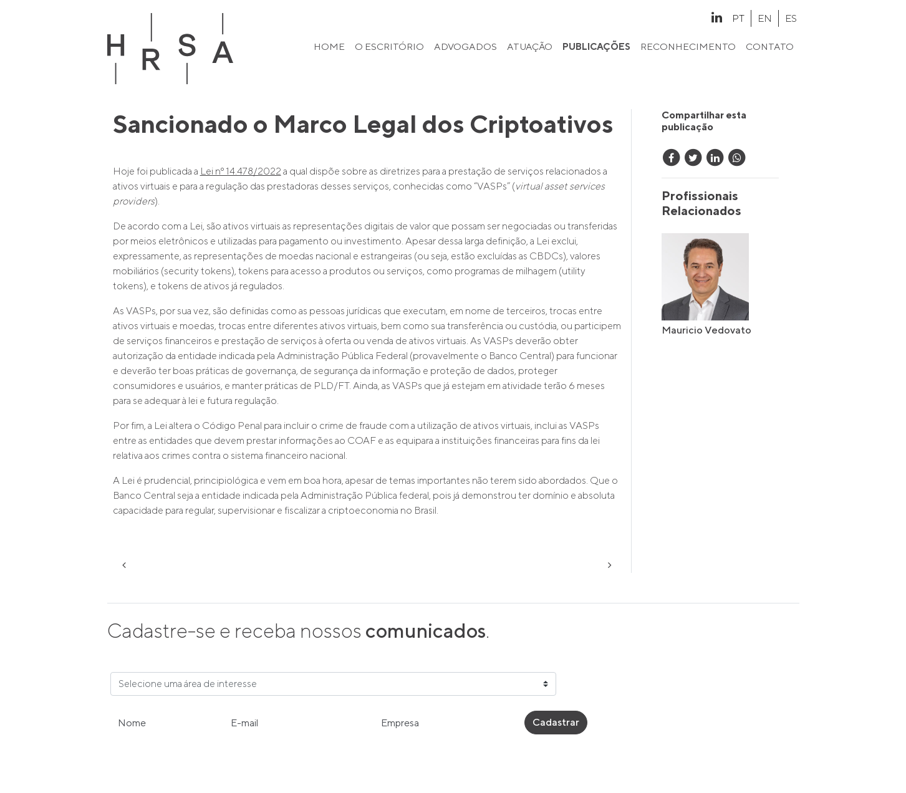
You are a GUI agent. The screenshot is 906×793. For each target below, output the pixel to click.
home (329, 46)
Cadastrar (556, 722)
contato (770, 46)
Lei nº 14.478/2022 (240, 171)
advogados (465, 46)
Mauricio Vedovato (706, 330)
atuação (529, 46)
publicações (596, 46)
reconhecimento (688, 46)
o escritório (389, 46)
